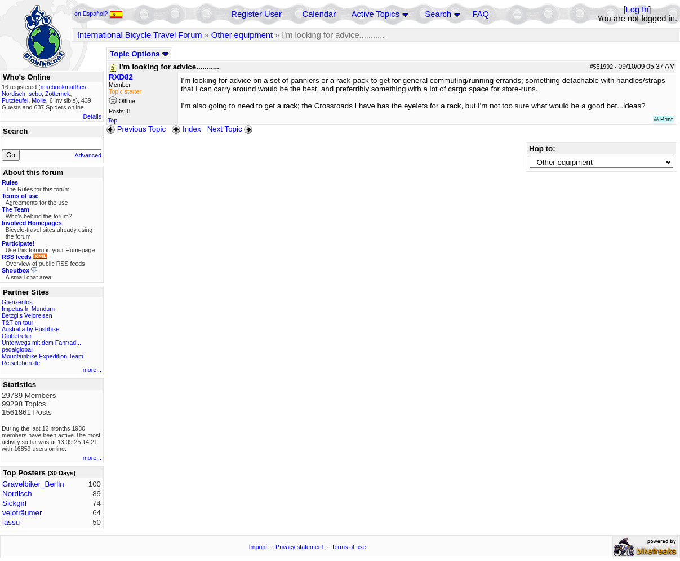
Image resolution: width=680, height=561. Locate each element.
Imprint (258, 547)
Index (186, 129)
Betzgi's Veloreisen (27, 315)
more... (92, 369)
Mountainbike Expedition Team (42, 356)
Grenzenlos (17, 302)
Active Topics (375, 14)
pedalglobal (17, 349)
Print (663, 119)
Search (438, 14)
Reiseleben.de (21, 363)
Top (112, 120)
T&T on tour (17, 322)
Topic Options (139, 54)
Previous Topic (136, 129)
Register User (256, 14)
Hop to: (542, 148)
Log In (637, 9)
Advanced (88, 155)
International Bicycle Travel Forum (139, 35)
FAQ (481, 14)
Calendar (319, 14)
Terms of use (348, 547)
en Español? (98, 13)
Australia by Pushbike (30, 329)
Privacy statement (299, 547)
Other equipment (242, 35)
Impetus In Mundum (28, 308)
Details (92, 116)
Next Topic (231, 129)
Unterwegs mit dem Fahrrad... (41, 342)
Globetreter (17, 335)
